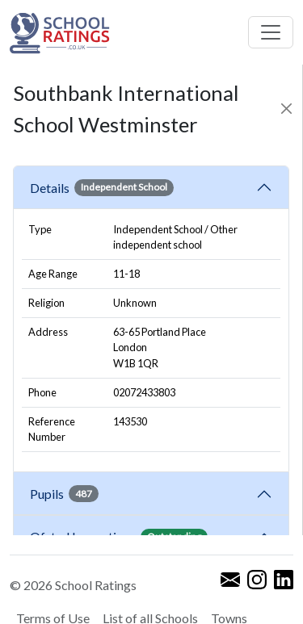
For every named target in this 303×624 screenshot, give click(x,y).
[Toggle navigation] (270, 32)
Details (102, 187)
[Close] (286, 108)
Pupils (64, 493)
